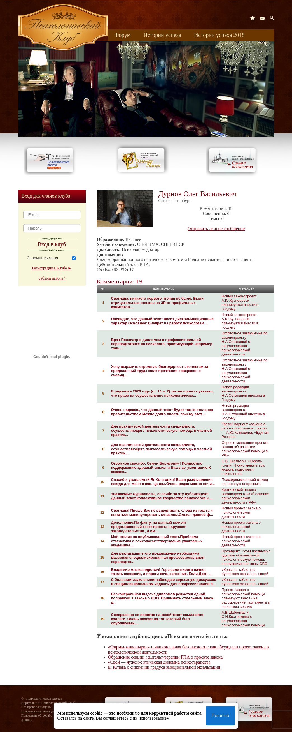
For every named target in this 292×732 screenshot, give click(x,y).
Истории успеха (162, 35)
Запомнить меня (42, 257)
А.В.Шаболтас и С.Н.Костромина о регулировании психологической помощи (243, 618)
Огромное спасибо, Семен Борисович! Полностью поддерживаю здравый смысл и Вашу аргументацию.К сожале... (161, 467)
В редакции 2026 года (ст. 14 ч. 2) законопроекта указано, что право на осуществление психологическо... (162, 393)
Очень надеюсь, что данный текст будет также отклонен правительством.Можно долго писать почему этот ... (162, 412)
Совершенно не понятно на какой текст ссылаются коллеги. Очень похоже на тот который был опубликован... (157, 619)
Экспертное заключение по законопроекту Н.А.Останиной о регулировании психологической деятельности (245, 343)
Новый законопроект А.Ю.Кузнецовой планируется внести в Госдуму (240, 302)
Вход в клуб (52, 244)
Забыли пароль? (52, 278)
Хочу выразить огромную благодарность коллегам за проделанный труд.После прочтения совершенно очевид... (159, 370)
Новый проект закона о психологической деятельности (241, 512)
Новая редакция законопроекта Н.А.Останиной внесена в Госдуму (243, 393)
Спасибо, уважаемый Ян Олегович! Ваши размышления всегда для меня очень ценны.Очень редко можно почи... (163, 481)
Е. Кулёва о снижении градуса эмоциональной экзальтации (164, 667)
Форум (123, 35)
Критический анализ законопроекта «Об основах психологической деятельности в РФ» (245, 496)
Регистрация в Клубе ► (51, 268)
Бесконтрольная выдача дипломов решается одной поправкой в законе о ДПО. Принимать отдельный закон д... (162, 598)
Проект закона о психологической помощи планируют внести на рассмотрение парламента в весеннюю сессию (246, 598)
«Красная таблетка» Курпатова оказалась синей (245, 571)
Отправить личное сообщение (216, 228)
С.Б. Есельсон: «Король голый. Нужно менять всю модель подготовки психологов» (243, 467)
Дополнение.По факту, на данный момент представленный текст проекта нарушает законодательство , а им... (149, 526)
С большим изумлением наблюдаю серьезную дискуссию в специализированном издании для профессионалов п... (163, 582)
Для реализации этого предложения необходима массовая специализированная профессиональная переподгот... (157, 557)
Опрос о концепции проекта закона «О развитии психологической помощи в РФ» (245, 448)
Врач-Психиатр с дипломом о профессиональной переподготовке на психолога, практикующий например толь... (161, 344)
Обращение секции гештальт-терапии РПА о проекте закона (165, 657)
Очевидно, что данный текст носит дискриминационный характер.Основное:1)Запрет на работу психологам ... (162, 321)
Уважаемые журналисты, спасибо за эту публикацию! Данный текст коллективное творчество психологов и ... (162, 496)
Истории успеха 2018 (219, 35)
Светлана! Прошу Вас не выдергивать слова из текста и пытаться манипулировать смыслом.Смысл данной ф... (162, 512)
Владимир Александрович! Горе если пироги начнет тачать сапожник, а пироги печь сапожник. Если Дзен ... (161, 571)
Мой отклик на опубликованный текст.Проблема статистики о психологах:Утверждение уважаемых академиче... (157, 541)
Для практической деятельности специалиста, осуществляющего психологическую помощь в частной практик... (161, 430)
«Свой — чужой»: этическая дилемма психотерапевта (159, 662)
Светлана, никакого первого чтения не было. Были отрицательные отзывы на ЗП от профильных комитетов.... (157, 302)
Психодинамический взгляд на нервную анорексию (245, 481)
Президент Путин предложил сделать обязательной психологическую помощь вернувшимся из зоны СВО (246, 557)
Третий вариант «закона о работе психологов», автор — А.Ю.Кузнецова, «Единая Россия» (245, 430)
